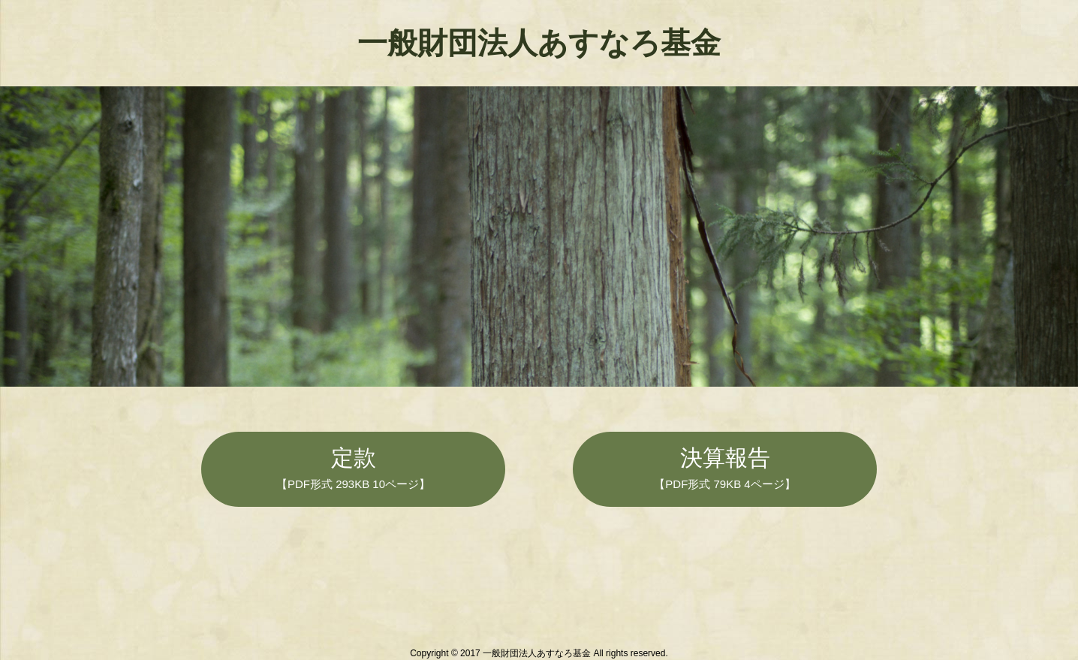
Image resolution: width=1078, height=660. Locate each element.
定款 (353, 467)
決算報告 (724, 467)
